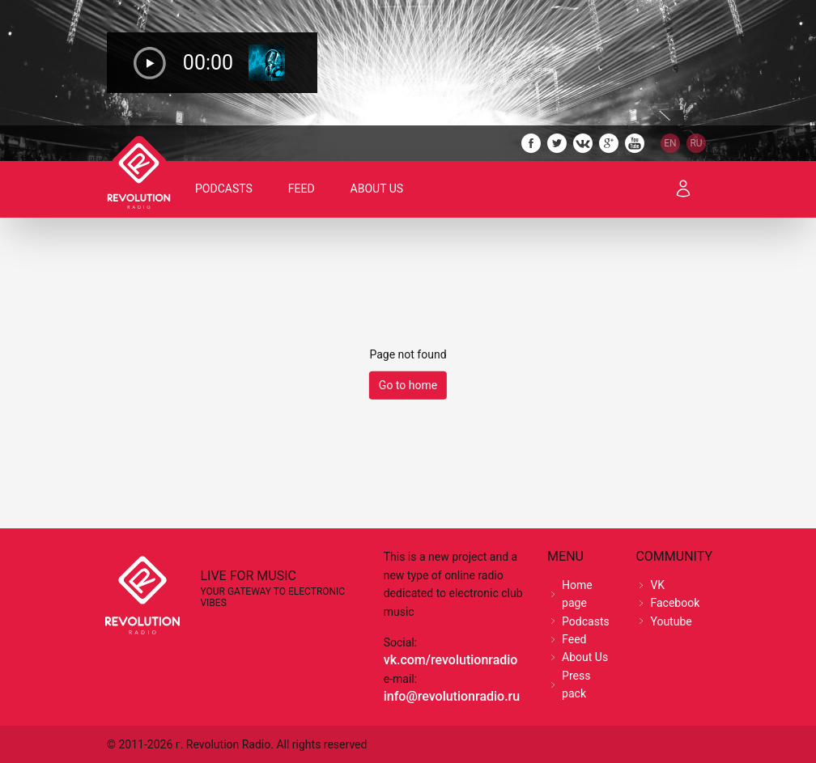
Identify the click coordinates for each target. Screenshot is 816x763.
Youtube (670, 621)
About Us (377, 188)
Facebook (674, 602)
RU (696, 143)
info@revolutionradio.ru (452, 696)
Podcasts (224, 188)
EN (670, 143)
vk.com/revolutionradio (451, 660)
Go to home (408, 385)
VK (657, 585)
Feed (301, 188)
